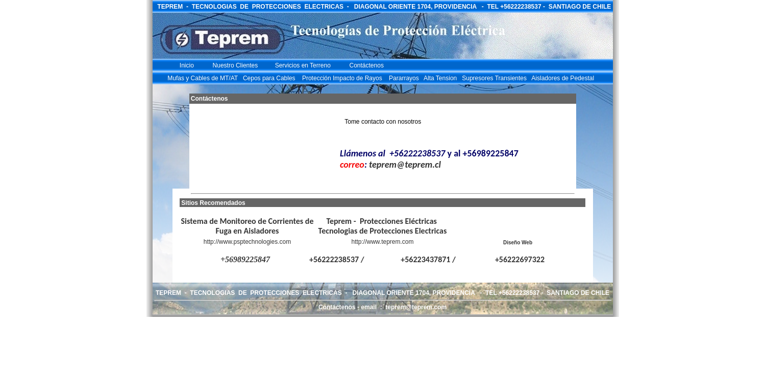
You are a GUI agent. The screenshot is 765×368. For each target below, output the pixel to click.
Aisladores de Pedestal (562, 78)
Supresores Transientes (494, 78)
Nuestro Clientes (235, 65)
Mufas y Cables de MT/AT (202, 78)
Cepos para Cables (269, 78)
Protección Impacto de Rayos (340, 78)
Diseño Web (517, 242)
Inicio (186, 65)
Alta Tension (440, 78)
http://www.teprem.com (382, 241)
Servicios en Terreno (303, 65)
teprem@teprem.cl (405, 164)
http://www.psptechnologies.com (247, 241)
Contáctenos (367, 65)
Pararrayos (404, 78)
